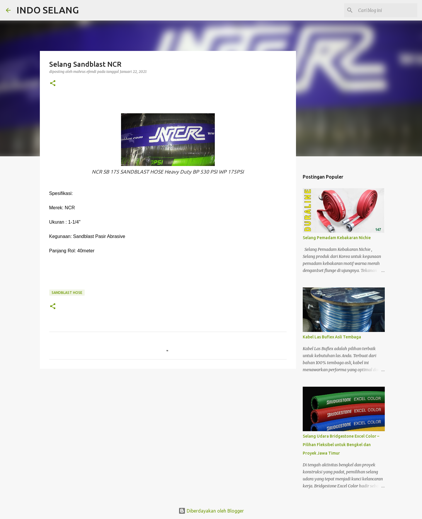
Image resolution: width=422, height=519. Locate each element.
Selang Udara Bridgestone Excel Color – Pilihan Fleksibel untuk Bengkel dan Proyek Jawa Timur (341, 444)
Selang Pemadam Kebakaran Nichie (337, 237)
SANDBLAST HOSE (67, 292)
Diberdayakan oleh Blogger (211, 510)
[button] (52, 84)
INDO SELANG (47, 10)
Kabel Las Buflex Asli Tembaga (332, 337)
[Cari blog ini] (386, 10)
